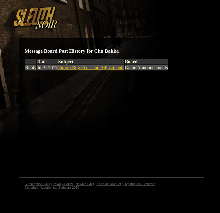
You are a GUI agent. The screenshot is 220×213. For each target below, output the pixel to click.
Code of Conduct (109, 184)
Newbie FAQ (85, 184)
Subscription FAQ (37, 184)
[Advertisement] (102, 16)
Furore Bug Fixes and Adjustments (91, 67)
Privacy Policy (63, 184)
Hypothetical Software (139, 184)
